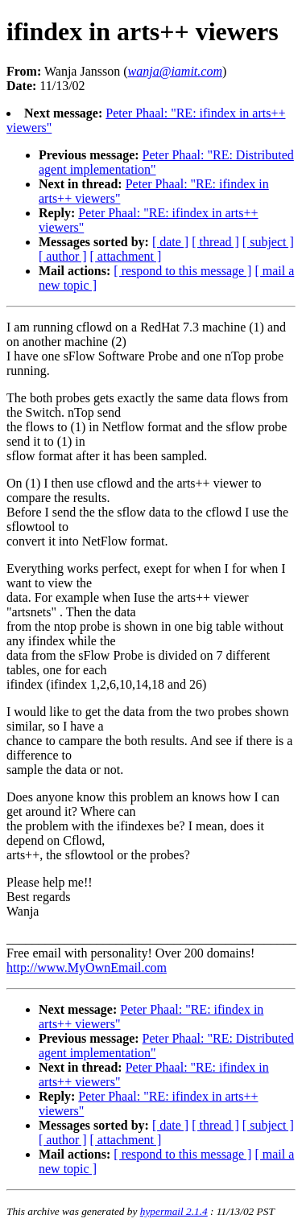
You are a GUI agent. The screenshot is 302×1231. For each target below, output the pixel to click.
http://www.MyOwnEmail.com (86, 967)
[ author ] (63, 256)
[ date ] (170, 242)
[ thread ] (215, 242)
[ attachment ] (126, 256)
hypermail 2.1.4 (174, 1211)
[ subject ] (268, 242)
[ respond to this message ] (182, 271)
